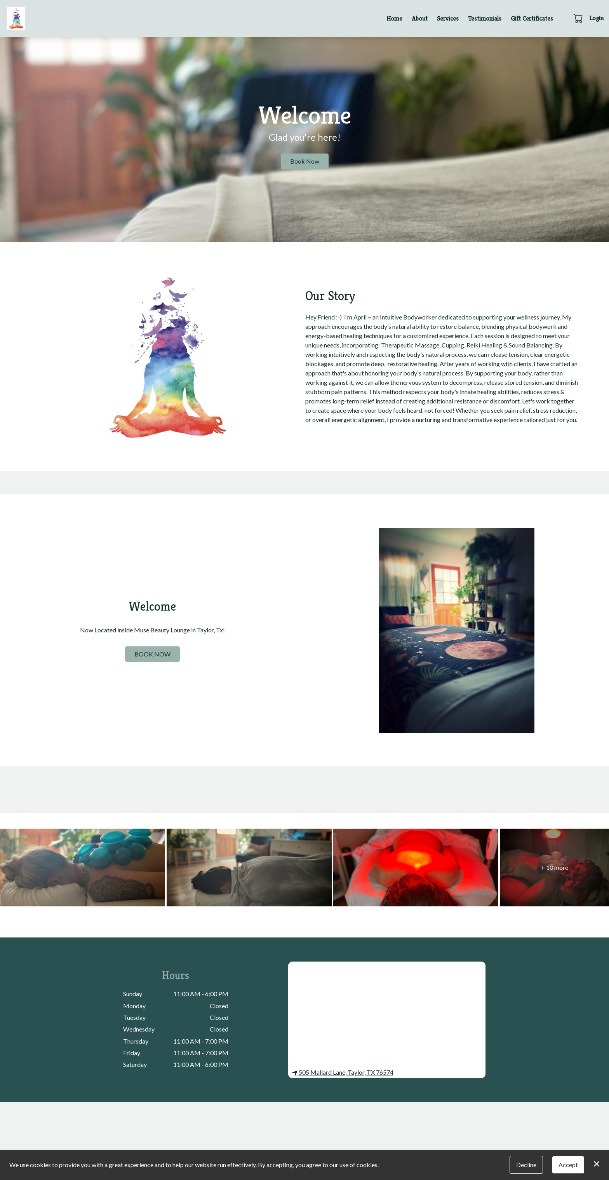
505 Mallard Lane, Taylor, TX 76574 (342, 1072)
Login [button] (596, 18)
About (420, 18)
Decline (526, 1164)
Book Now (304, 161)
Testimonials (484, 18)
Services (448, 18)
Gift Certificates (532, 18)
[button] (579, 18)
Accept (568, 1164)
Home (394, 18)
